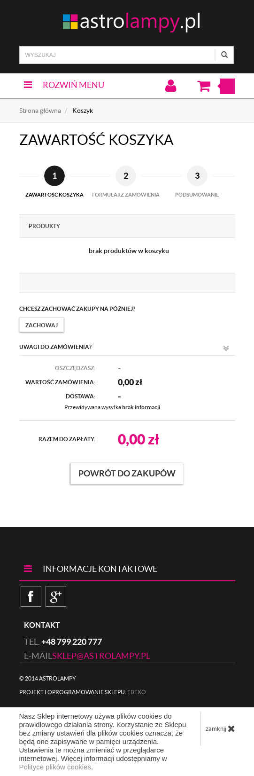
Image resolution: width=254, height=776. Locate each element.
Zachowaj (41, 325)
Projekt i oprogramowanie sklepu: (82, 692)
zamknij (220, 728)
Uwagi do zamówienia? (124, 348)
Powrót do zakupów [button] (127, 473)
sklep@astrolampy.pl (101, 656)
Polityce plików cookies (55, 767)
